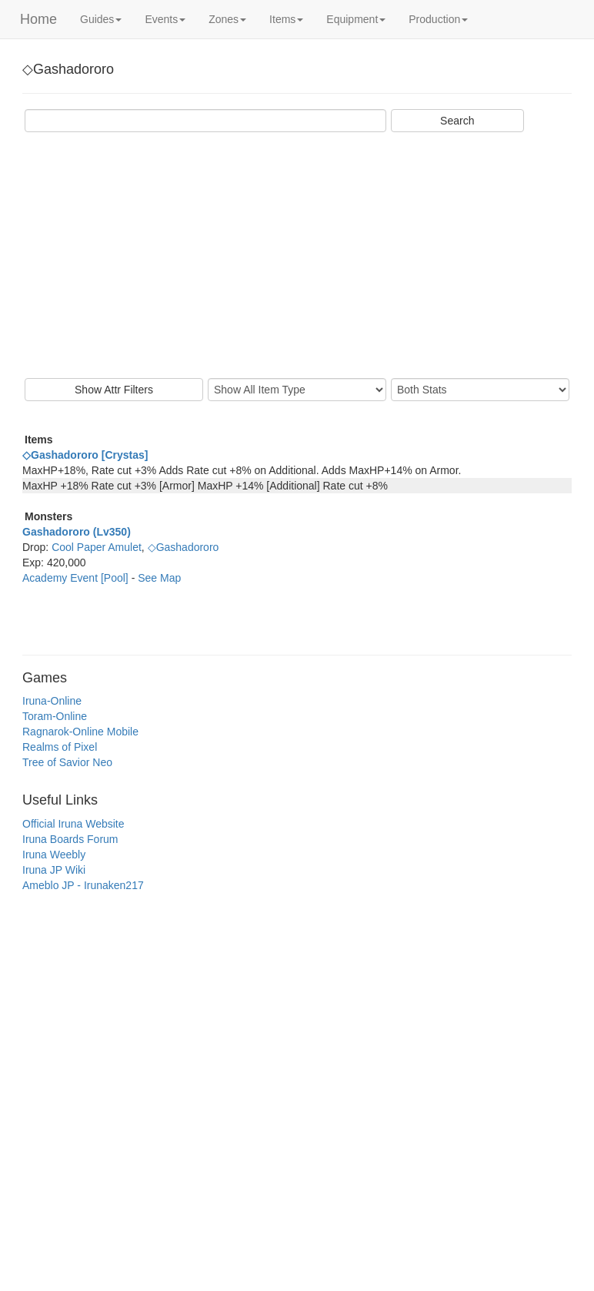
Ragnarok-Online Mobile (80, 731)
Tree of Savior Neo (67, 762)
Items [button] (286, 19)
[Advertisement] (297, 255)
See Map (159, 578)
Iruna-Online (52, 701)
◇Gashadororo (183, 547)
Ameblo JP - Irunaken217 (83, 885)
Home (38, 19)
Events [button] (165, 19)
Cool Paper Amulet (97, 547)
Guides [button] (101, 19)
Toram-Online (54, 716)
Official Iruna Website (73, 824)
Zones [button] (227, 19)
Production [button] (438, 19)
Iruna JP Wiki (53, 870)
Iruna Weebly (53, 854)
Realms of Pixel (59, 747)
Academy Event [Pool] (77, 578)
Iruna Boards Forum (70, 839)
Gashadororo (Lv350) (76, 532)
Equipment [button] (355, 19)
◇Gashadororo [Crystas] (85, 455)
